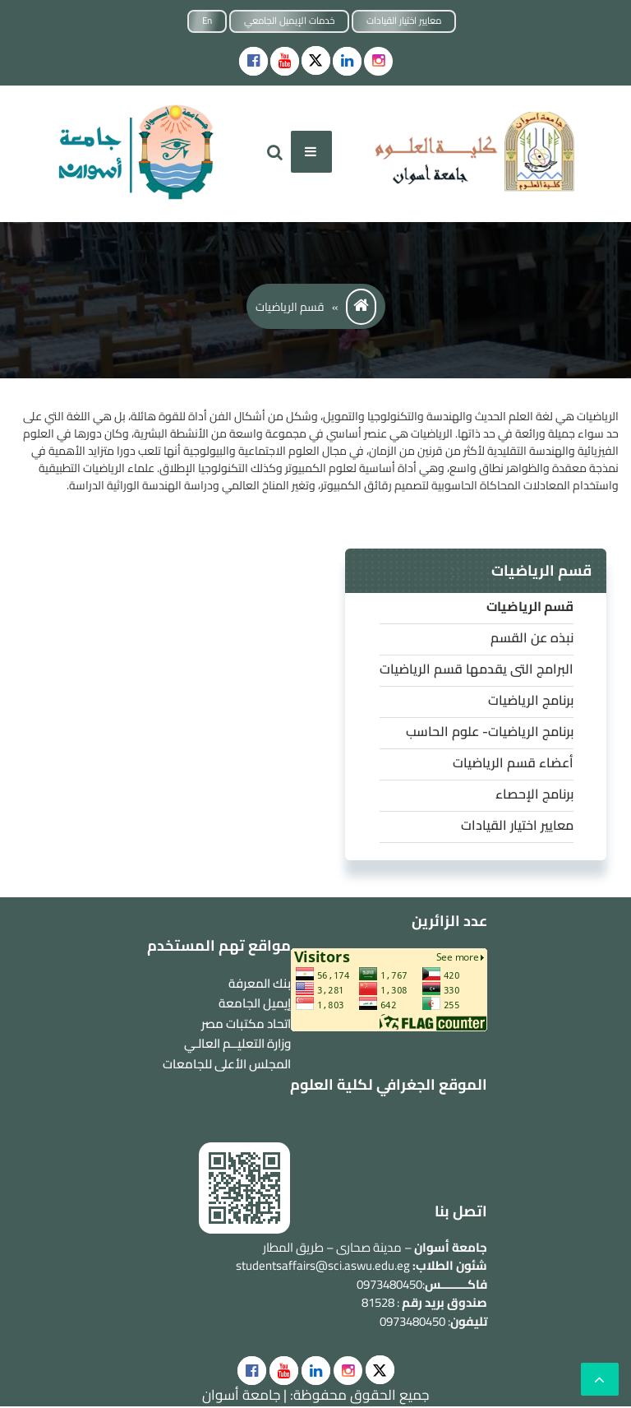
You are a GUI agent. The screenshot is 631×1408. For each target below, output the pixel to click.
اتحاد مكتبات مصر (246, 1023)
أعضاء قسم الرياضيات (513, 762)
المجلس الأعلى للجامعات (227, 1064)
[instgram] (378, 61)
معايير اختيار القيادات (403, 21)
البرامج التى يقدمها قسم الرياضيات (476, 668)
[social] (251, 1370)
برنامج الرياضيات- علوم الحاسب (489, 731)
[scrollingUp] (600, 1379)
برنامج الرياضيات (530, 700)
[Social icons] (253, 61)
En (207, 21)
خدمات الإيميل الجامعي (289, 21)
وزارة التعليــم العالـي (237, 1043)
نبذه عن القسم (532, 637)
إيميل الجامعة (255, 1003)
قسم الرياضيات (529, 606)
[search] (275, 151)
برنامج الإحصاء (534, 793)
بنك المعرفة (259, 983)
